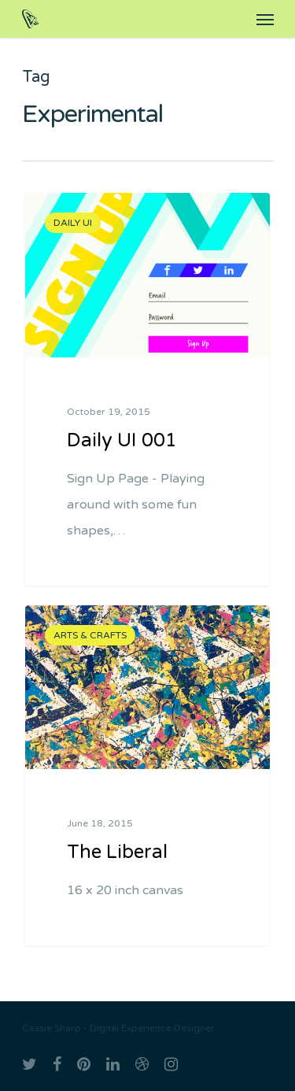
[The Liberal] (147, 775)
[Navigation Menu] (265, 19)
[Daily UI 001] (147, 389)
